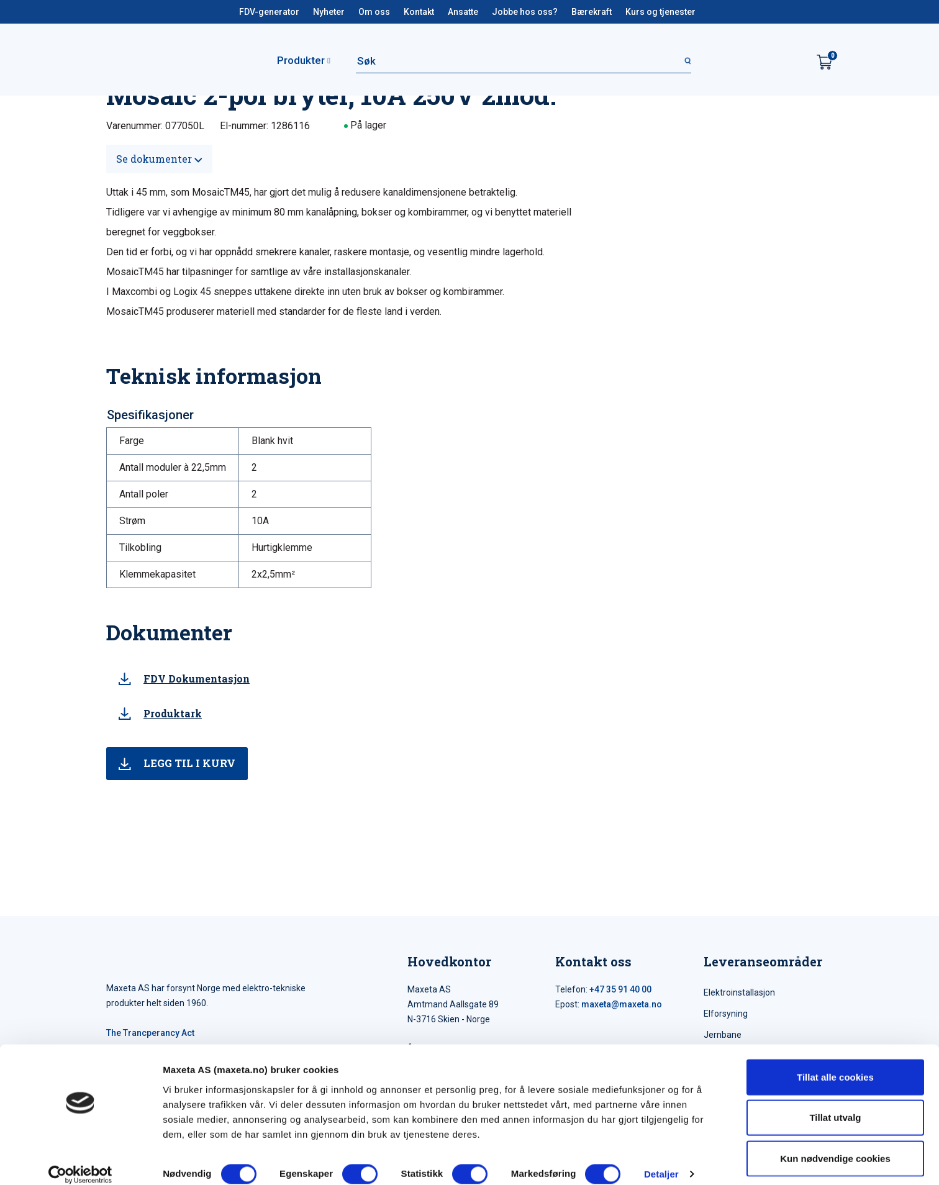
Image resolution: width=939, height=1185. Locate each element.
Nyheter (329, 12)
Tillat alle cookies (835, 1063)
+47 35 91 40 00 (620, 989)
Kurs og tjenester (660, 12)
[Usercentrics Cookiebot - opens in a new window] (80, 1160)
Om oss (374, 12)
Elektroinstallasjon (739, 992)
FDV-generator (269, 12)
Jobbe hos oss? (525, 12)
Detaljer (661, 1160)
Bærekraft (591, 12)
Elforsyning (726, 1014)
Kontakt (419, 12)
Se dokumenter (159, 158)
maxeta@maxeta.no (621, 1004)
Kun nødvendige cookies (835, 1144)
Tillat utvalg (835, 1104)
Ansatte (463, 12)
